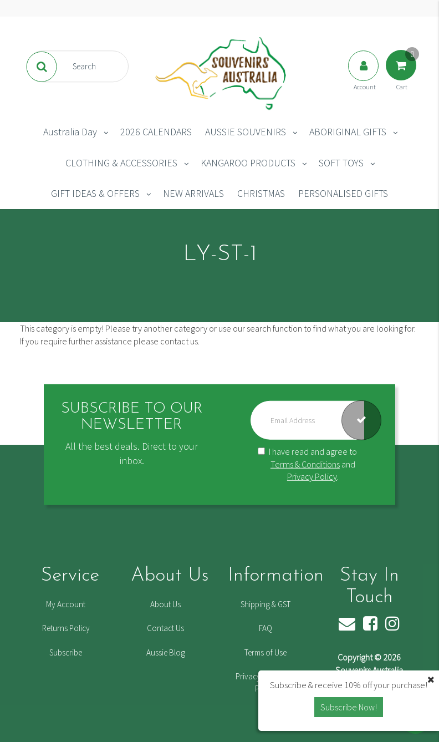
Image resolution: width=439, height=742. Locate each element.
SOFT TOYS (341, 162)
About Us (165, 604)
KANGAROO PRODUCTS (248, 162)
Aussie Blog (165, 652)
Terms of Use (265, 652)
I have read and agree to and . (307, 464)
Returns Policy (66, 628)
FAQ (265, 628)
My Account (65, 604)
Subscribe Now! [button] (348, 707)
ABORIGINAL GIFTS (347, 131)
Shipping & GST (265, 604)
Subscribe (65, 652)
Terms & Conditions (305, 463)
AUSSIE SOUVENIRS (245, 131)
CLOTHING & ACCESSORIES (121, 162)
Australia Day (70, 131)
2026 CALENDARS (156, 131)
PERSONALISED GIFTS (343, 193)
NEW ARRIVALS (193, 193)
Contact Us (165, 628)
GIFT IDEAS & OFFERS (95, 193)
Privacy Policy (312, 476)
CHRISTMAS (261, 193)
